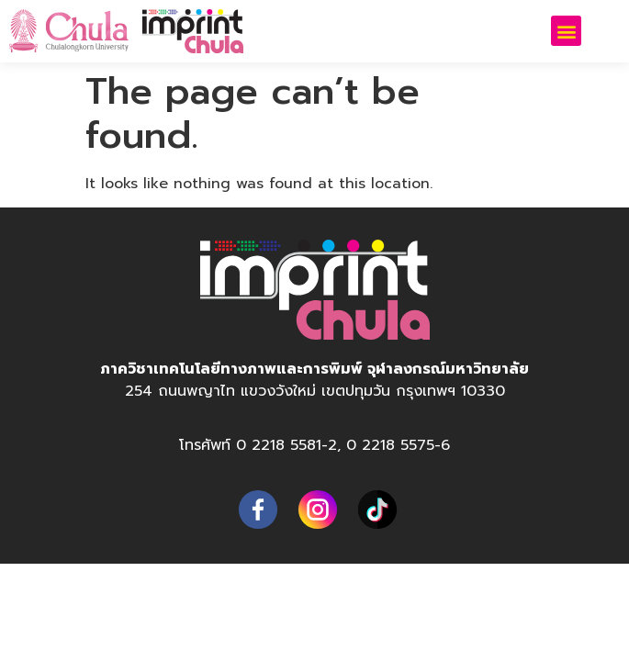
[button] (566, 31)
